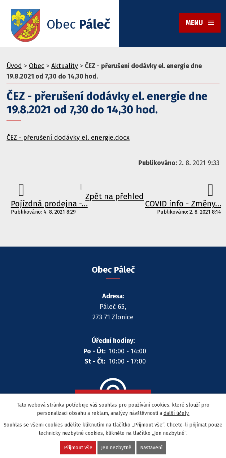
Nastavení (151, 448)
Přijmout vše (78, 448)
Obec (36, 66)
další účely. (177, 413)
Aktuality (64, 66)
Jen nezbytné (116, 448)
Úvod (14, 66)
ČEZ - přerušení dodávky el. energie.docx (68, 138)
